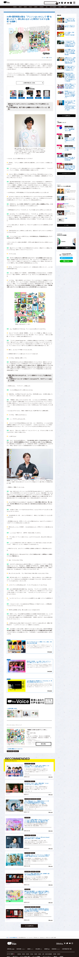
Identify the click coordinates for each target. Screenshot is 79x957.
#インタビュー (14, 725)
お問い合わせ (15, 951)
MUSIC (20, 6)
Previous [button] (58, 241)
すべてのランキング (66, 173)
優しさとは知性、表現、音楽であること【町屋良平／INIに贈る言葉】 (70, 159)
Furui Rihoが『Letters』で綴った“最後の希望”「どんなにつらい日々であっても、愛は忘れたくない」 (36, 780)
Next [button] (73, 241)
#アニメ (8, 725)
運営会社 (55, 951)
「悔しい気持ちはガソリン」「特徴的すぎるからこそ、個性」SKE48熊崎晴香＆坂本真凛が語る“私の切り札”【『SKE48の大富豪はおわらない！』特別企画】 (36, 797)
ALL (46, 6)
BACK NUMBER (53, 6)
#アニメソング (20, 725)
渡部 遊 (50, 57)
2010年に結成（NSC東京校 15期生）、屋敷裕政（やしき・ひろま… (70, 192)
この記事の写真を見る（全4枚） (29, 82)
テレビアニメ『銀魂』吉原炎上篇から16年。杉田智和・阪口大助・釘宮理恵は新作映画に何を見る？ (36, 870)
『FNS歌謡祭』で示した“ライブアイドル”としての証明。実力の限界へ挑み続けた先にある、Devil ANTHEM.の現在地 (36, 851)
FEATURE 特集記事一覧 (14, 933)
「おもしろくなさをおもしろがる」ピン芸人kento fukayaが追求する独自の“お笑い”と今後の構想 (36, 834)
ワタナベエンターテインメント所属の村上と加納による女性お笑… (70, 199)
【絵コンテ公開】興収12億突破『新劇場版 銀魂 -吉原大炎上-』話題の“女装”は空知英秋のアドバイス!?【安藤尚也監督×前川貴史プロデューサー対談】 (36, 905)
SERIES (35, 6)
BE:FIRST (67, 203)
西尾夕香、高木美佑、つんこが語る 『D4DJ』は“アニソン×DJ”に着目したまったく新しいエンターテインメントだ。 (39, 662)
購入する (13, 98)
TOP (7, 933)
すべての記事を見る (29, 921)
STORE (60, 6)
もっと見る (66, 225)
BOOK (39, 949)
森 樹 (44, 57)
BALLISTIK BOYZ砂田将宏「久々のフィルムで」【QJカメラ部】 (70, 149)
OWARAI (14, 6)
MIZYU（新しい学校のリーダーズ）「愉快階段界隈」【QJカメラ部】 (70, 129)
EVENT (65, 6)
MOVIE (25, 6)
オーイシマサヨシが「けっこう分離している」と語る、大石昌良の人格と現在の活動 (39, 642)
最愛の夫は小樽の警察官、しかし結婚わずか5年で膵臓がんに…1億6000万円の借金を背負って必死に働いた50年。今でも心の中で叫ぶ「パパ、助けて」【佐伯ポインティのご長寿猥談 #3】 (36, 888)
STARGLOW (67, 211)
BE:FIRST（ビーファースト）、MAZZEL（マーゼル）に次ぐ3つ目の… (70, 214)
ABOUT (8, 951)
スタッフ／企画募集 (36, 951)
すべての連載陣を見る (66, 246)
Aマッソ (66, 196)
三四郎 (66, 218)
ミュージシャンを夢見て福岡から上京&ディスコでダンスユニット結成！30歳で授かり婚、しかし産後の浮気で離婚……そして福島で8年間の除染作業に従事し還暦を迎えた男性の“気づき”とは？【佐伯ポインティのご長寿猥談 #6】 (36, 816)
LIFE (43, 949)
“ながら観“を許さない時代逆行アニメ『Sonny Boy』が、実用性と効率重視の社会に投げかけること (39, 681)
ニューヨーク (67, 189)
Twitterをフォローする (66, 256)
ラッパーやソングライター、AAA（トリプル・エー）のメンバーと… (70, 206)
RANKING (42, 6)
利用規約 (61, 951)
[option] (66, 241)
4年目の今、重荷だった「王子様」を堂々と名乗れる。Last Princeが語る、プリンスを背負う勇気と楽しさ (36, 762)
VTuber (30, 6)
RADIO (35, 949)
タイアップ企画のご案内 (25, 951)
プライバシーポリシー (46, 951)
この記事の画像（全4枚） (12, 708)
